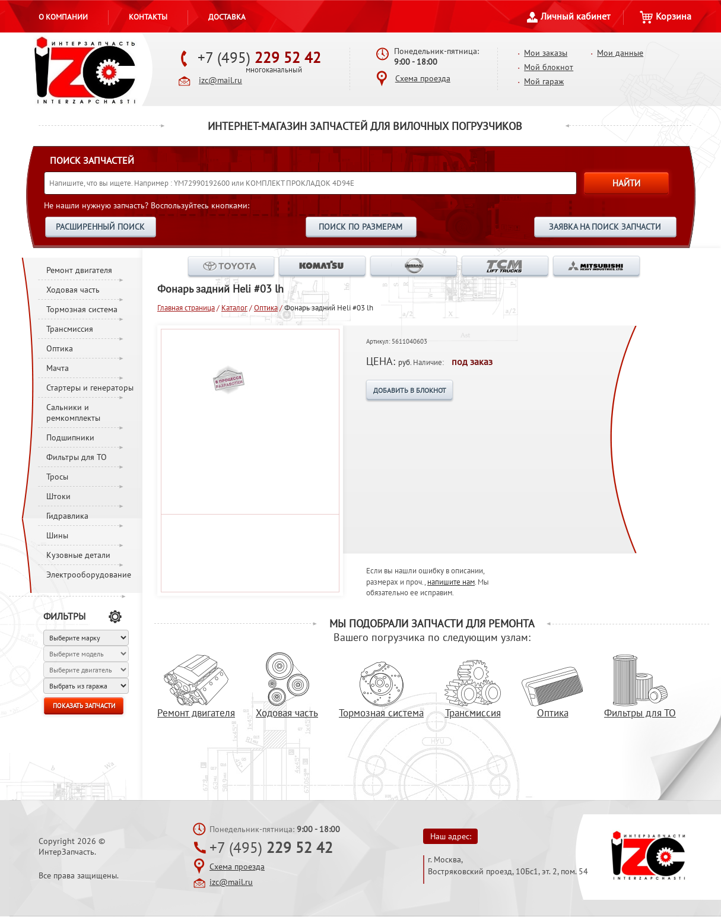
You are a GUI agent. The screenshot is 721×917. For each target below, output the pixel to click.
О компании (63, 16)
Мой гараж (544, 81)
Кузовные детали (78, 555)
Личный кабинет (568, 16)
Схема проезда (422, 78)
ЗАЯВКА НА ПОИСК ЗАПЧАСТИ (605, 226)
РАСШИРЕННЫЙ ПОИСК (100, 226)
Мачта (57, 368)
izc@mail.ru (220, 80)
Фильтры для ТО (76, 457)
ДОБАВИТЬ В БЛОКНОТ (409, 390)
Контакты (148, 16)
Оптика (59, 348)
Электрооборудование (88, 574)
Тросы (57, 476)
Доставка (227, 16)
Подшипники (70, 437)
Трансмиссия (69, 328)
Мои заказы (545, 52)
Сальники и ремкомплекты (73, 412)
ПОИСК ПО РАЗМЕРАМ (360, 226)
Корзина (665, 16)
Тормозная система (81, 309)
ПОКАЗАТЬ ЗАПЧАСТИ (84, 706)
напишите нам (451, 582)
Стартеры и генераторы (90, 387)
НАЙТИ (626, 183)
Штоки (58, 496)
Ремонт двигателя (79, 270)
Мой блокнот (548, 67)
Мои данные (620, 52)
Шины (57, 535)
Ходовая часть (73, 289)
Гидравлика (67, 515)
